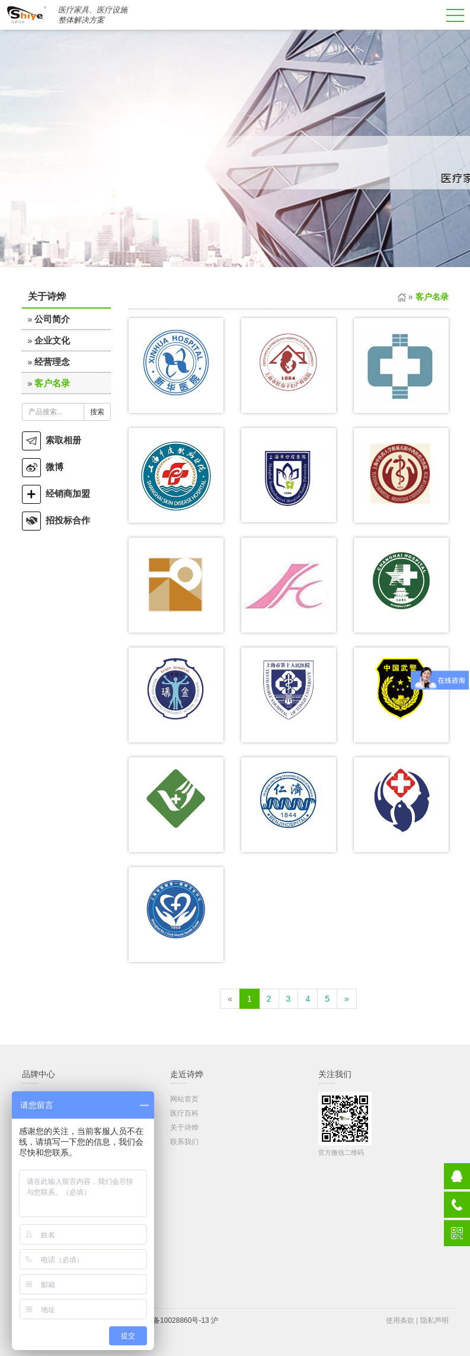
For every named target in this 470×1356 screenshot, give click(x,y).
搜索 (97, 412)
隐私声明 (434, 1320)
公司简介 (52, 319)
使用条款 (400, 1320)
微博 (42, 467)
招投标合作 (56, 520)
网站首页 (184, 1099)
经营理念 (52, 362)
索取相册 (51, 440)
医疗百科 (184, 1113)
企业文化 (52, 340)
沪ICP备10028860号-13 (171, 1320)
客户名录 (52, 383)
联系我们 (184, 1142)
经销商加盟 (56, 493)
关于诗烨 (184, 1127)
